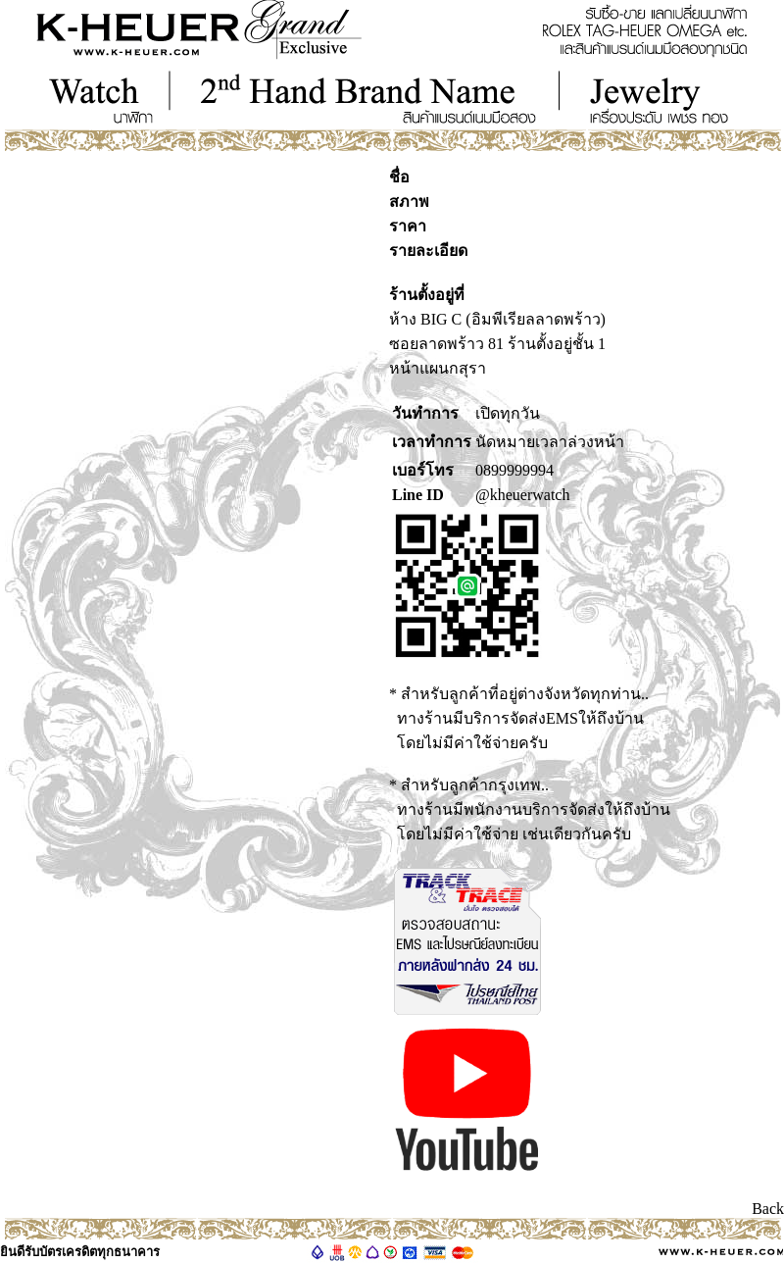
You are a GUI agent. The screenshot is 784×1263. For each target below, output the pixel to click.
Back (768, 1208)
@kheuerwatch (522, 494)
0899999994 (514, 470)
